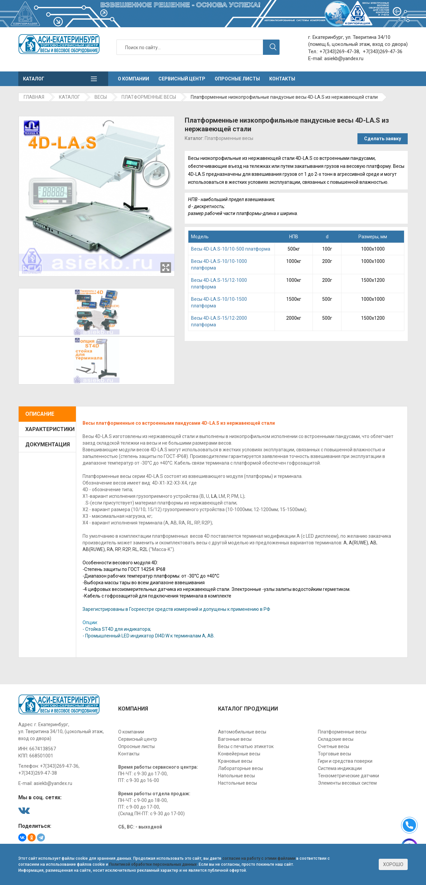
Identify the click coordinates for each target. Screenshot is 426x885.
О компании (133, 78)
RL (135, 549)
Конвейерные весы (239, 753)
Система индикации (340, 768)
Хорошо (393, 864)
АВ (373, 542)
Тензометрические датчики (348, 775)
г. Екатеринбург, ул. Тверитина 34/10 (349, 37)
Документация (47, 444)
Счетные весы (333, 746)
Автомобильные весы (242, 731)
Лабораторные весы (240, 768)
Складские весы (335, 739)
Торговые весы (334, 753)
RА (110, 549)
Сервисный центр (181, 78)
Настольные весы (237, 783)
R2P (126, 549)
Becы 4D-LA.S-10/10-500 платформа (230, 249)
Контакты (282, 78)
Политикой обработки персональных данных (153, 864)
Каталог (33, 78)
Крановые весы (235, 761)
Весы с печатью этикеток (246, 746)
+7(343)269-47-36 (382, 52)
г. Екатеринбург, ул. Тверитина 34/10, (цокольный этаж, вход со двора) (61, 731)
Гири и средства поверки (345, 761)
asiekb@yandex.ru (343, 58)
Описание (39, 414)
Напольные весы (236, 775)
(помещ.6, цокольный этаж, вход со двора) (358, 44)
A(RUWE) (358, 542)
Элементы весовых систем (347, 783)
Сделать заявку (382, 138)
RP (117, 549)
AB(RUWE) (94, 549)
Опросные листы (237, 78)
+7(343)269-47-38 (339, 52)
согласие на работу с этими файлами (258, 858)
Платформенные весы (229, 138)
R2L (144, 549)
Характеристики (50, 429)
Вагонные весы (235, 739)
